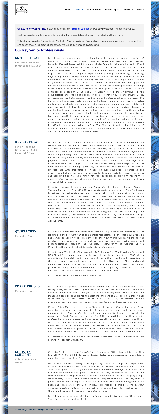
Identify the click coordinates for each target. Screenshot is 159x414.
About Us (78, 10)
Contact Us (128, 10)
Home (67, 10)
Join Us (140, 10)
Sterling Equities (80, 28)
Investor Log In (111, 10)
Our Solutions (94, 10)
